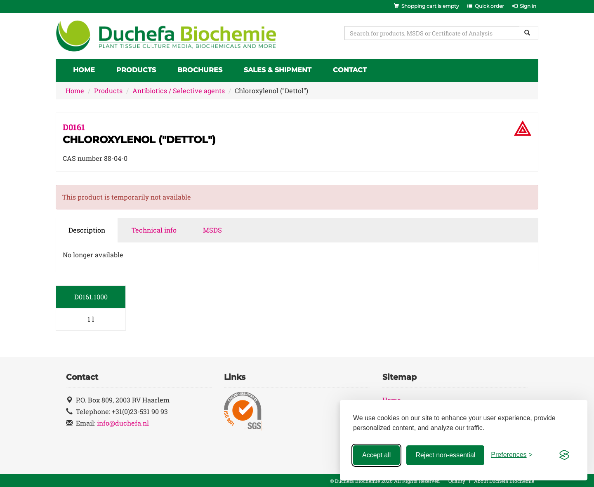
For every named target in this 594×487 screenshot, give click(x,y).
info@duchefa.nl (123, 423)
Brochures (199, 70)
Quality (456, 481)
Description (86, 230)
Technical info (154, 230)
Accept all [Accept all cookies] (376, 455)
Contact (350, 70)
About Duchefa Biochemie (504, 481)
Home (84, 70)
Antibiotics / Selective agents (178, 90)
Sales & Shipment (277, 70)
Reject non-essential (445, 455)
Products (136, 70)
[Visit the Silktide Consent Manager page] (564, 455)
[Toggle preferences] (512, 455)
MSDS (212, 230)
